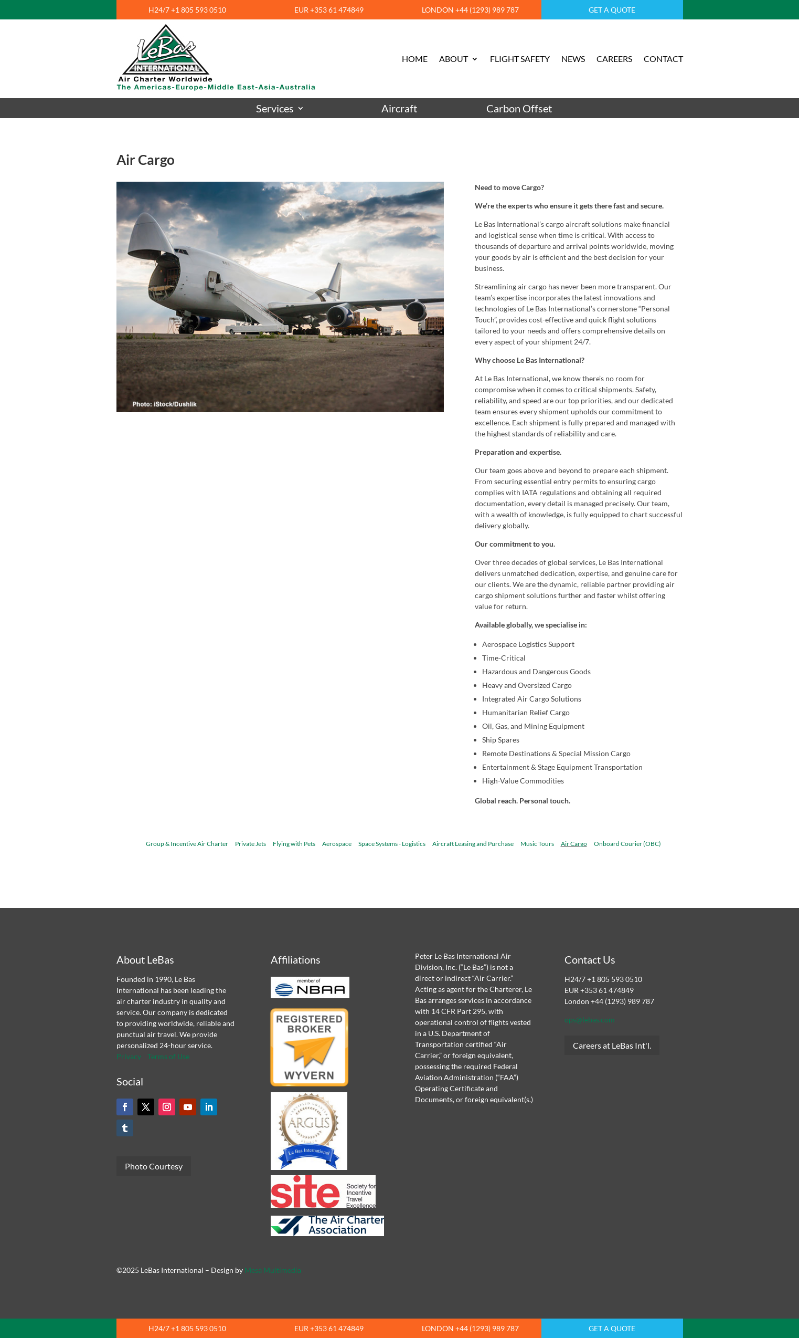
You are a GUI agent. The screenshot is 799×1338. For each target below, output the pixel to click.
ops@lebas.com (589, 1019)
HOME (415, 59)
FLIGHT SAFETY (520, 59)
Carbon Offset (519, 108)
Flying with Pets (294, 844)
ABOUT (453, 59)
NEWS (573, 59)
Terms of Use (168, 1056)
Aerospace (336, 844)
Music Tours (537, 844)
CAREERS (614, 59)
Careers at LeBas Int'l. (612, 1045)
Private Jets (250, 844)
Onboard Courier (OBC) (627, 844)
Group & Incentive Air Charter (187, 844)
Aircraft (399, 108)
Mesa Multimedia (272, 1270)
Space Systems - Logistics (391, 844)
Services (275, 108)
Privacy (128, 1056)
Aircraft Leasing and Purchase (473, 844)
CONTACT (663, 59)
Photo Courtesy (154, 1166)
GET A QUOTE (612, 9)
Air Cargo (574, 844)
